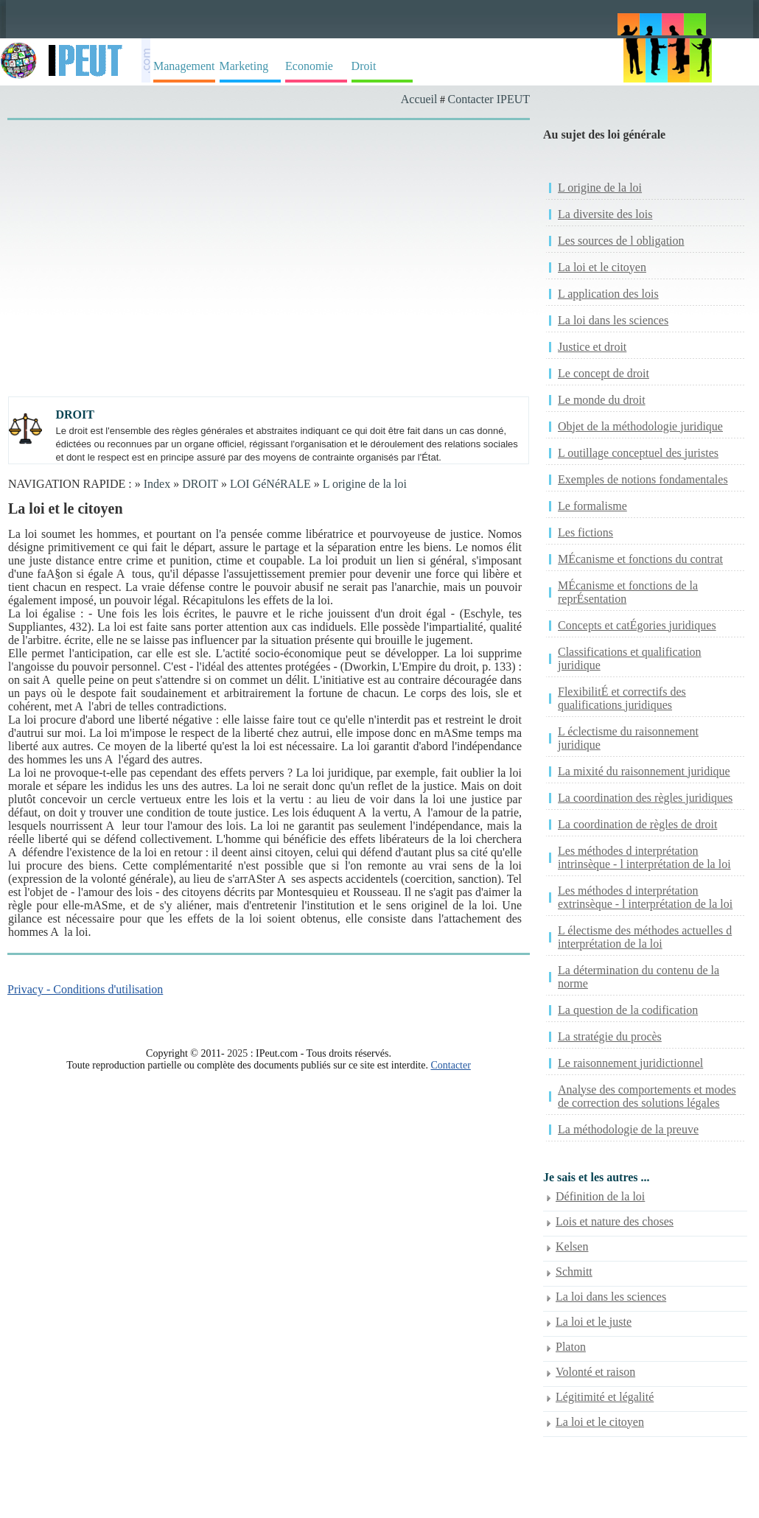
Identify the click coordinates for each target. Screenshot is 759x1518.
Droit (364, 66)
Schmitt (574, 1271)
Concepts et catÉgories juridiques (637, 625)
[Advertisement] (257, 237)
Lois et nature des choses (615, 1221)
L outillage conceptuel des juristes (638, 453)
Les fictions (585, 532)
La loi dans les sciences (613, 320)
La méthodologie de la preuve (628, 1129)
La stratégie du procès (610, 1036)
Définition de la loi (600, 1196)
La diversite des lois (605, 214)
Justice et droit (592, 346)
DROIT (200, 484)
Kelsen (572, 1246)
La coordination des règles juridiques (645, 797)
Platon (571, 1346)
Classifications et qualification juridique (630, 658)
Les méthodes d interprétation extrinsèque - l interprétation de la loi (645, 897)
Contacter (450, 1065)
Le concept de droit (603, 373)
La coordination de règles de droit (637, 824)
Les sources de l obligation (621, 240)
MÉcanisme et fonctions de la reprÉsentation (628, 592)
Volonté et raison (595, 1371)
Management (184, 66)
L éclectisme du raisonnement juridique (628, 738)
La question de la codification (628, 1010)
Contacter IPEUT (488, 99)
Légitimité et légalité (605, 1397)
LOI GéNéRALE (270, 484)
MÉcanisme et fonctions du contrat (640, 559)
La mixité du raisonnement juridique (644, 771)
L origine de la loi (365, 484)
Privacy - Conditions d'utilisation (85, 989)
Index (157, 484)
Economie (309, 66)
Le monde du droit (602, 400)
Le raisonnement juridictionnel (630, 1063)
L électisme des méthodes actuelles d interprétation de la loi (645, 937)
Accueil (419, 99)
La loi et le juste (594, 1321)
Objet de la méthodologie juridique (640, 426)
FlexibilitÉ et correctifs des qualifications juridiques (622, 698)
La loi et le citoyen (602, 267)
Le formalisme (592, 506)
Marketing (244, 66)
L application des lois (608, 293)
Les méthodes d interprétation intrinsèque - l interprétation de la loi (644, 857)
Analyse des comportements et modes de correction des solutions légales (647, 1096)
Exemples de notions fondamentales (643, 479)
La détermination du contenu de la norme (638, 977)
